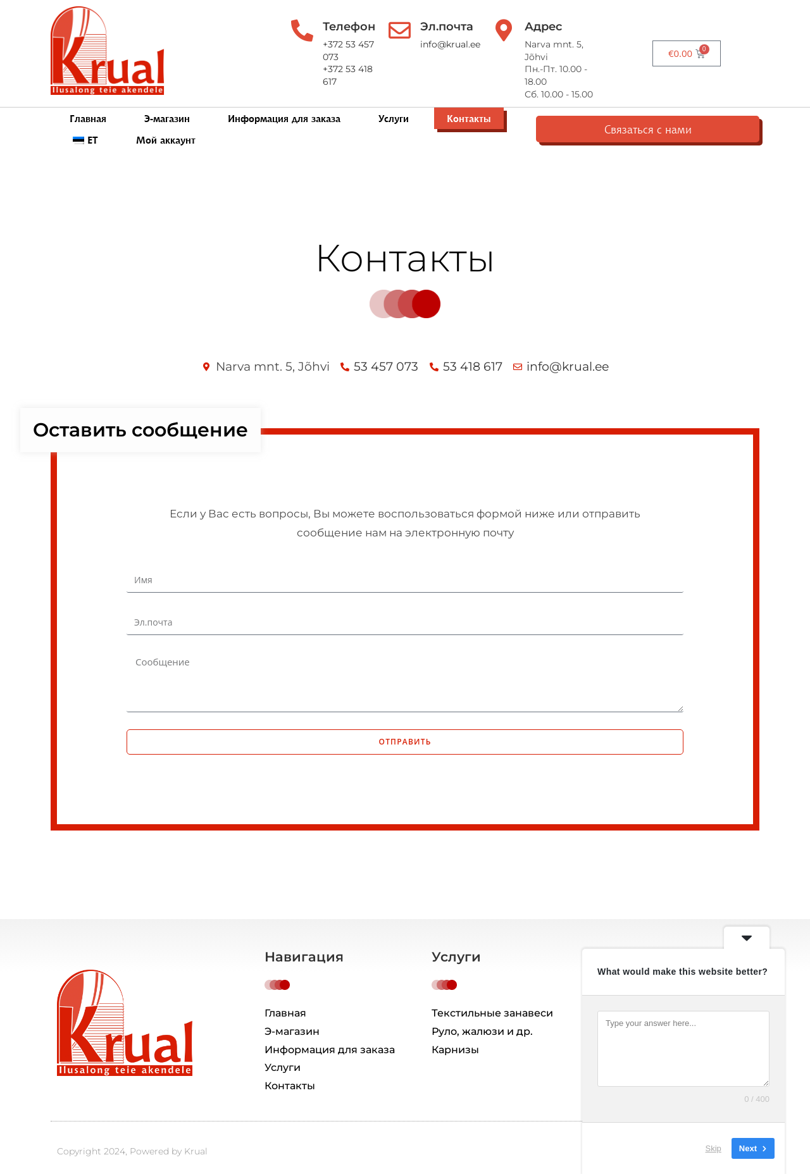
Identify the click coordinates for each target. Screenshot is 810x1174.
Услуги (393, 108)
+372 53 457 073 (352, 44)
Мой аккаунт (625, 108)
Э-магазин (167, 108)
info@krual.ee (468, 44)
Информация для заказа (284, 108)
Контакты (469, 108)
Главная (88, 108)
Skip (713, 1148)
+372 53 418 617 (351, 57)
